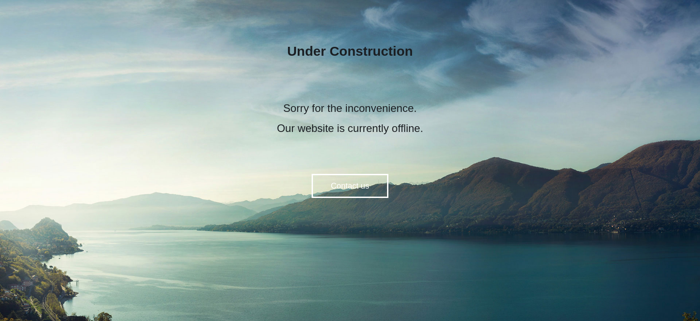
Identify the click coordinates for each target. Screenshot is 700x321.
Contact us (350, 185)
